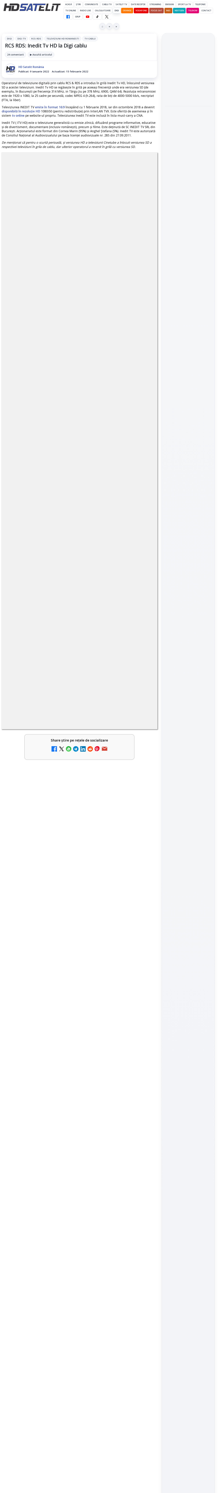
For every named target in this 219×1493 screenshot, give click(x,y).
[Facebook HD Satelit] (68, 16)
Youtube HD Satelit (188, 488)
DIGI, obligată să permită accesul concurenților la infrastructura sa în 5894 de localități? (30, 1284)
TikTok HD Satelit (188, 497)
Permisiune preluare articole (188, 603)
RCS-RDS (36, 38)
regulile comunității (58, 1008)
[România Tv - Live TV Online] (142, 1331)
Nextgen (179, 10)
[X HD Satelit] (106, 16)
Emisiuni (169, 4)
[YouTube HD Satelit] (87, 16)
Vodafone (141, 10)
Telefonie (200, 4)
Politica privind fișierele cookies (188, 614)
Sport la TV (184, 4)
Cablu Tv (107, 4)
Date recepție (138, 4)
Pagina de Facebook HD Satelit (188, 453)
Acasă (68, 4)
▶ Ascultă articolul (41, 54)
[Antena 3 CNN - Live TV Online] (63, 1331)
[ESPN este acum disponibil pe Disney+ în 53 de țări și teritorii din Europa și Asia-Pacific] (188, 93)
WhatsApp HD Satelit (188, 478)
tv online (18, 115)
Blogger (137, 1358)
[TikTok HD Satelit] (97, 16)
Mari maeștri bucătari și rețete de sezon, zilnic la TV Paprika (187, 166)
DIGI (117, 10)
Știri (78, 4)
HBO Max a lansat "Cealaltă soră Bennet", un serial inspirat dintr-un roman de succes (187, 119)
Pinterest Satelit (188, 517)
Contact (206, 10)
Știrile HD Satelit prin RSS (188, 528)
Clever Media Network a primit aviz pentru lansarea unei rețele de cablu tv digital (31, 1175)
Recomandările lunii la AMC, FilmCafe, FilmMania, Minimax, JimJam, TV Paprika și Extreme (110, 1225)
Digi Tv (21, 38)
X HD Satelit (188, 507)
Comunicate (91, 4)
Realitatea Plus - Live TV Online (109, 1275)
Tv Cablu (90, 38)
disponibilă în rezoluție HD (21, 111)
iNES (168, 10)
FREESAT (182, 562)
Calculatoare (102, 10)
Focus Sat (156, 10)
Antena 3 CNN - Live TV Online (29, 1324)
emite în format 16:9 (50, 107)
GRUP (77, 16)
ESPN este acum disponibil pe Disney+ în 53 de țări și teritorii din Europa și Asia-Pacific (187, 70)
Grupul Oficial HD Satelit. (94, 1013)
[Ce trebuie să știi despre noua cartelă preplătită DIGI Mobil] (142, 1117)
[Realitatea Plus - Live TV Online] (142, 1283)
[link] (40, 1129)
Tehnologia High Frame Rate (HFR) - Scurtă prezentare (111, 1168)
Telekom (192, 10)
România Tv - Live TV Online (110, 1324)
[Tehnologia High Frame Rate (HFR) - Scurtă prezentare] (142, 1174)
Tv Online (70, 10)
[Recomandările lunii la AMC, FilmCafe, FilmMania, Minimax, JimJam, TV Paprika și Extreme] (142, 1222)
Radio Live (85, 10)
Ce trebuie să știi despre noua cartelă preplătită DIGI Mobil (110, 1114)
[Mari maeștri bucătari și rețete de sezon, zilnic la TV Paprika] (188, 187)
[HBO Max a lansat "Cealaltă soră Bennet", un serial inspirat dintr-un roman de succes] (188, 142)
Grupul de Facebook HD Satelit (188, 466)
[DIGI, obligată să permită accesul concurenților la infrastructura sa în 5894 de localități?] (63, 1283)
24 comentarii (15, 54)
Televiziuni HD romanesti (63, 38)
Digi (9, 38)
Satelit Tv (121, 4)
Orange (127, 10)
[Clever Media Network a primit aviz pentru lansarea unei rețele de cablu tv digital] (63, 1174)
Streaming (155, 4)
